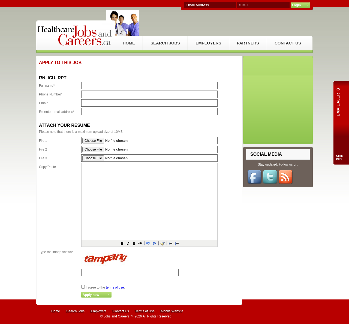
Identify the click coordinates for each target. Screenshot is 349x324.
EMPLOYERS (208, 43)
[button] (122, 243)
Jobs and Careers (117, 316)
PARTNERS (248, 43)
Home (55, 311)
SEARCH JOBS (165, 43)
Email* (44, 103)
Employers (98, 311)
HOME (129, 43)
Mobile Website (172, 311)
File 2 (43, 149)
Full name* (47, 86)
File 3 (43, 158)
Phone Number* (50, 94)
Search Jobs (75, 311)
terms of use (115, 287)
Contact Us (121, 311)
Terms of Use (145, 311)
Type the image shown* (56, 252)
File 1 (43, 141)
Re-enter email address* (56, 112)
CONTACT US (288, 43)
